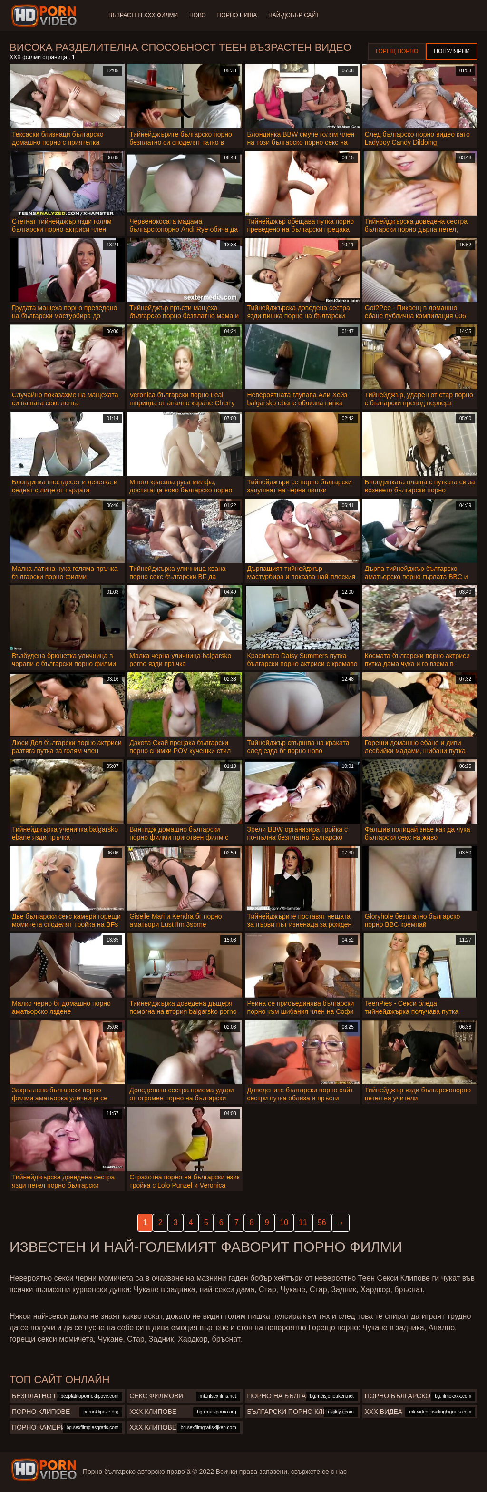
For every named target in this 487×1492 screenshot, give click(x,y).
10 (284, 1222)
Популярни (452, 51)
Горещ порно (397, 51)
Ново (197, 15)
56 (322, 1222)
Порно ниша (237, 15)
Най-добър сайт (294, 15)
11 (303, 1222)
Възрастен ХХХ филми (143, 15)
